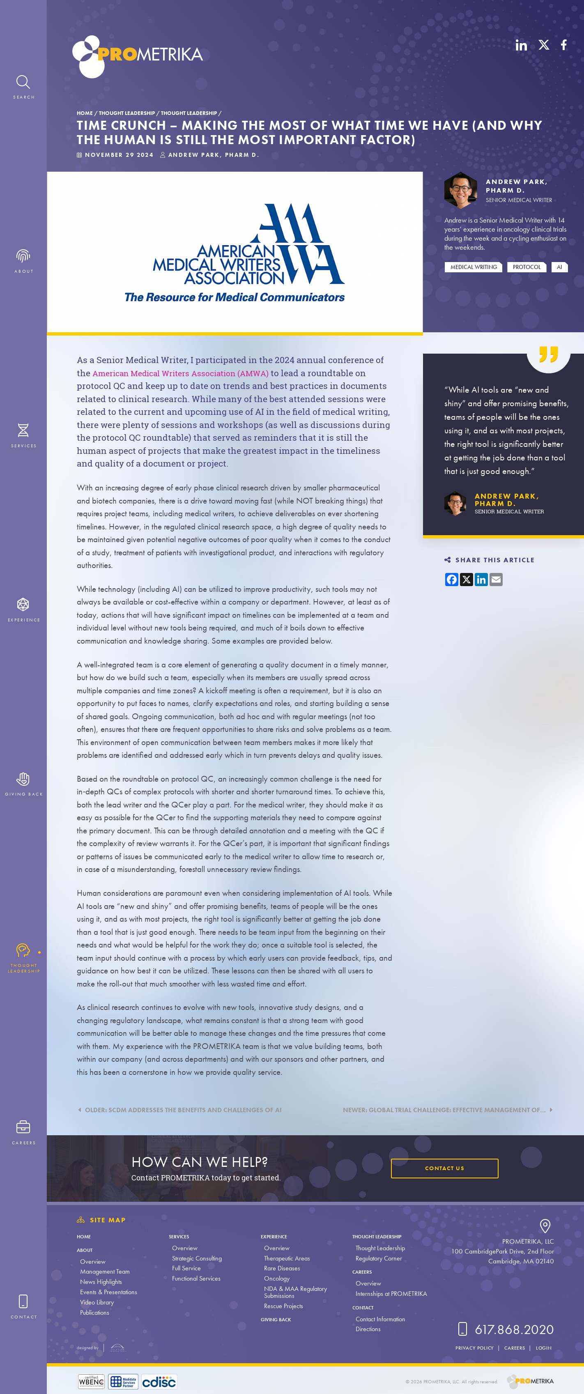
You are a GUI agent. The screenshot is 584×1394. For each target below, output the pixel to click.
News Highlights (101, 1281)
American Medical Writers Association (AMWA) (190, 373)
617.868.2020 (504, 1329)
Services (181, 1236)
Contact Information (375, 1319)
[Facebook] (564, 58)
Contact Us (441, 1168)
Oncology (273, 1278)
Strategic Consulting (195, 1258)
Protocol (527, 267)
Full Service (184, 1268)
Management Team (105, 1271)
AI (559, 267)
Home (85, 113)
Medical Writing (474, 267)
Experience (275, 1236)
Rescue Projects (279, 1306)
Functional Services (194, 1278)
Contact (361, 1307)
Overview (93, 1261)
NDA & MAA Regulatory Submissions (291, 1292)
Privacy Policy (467, 1347)
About (87, 1249)
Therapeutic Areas (283, 1258)
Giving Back (277, 1319)
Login (543, 1347)
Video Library (97, 1302)
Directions (363, 1329)
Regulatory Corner (374, 1258)
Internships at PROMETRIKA (386, 1293)
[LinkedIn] (521, 58)
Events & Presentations (108, 1292)
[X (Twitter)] (544, 58)
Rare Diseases (278, 1268)
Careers (360, 1271)
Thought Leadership (127, 113)
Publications (94, 1312)
